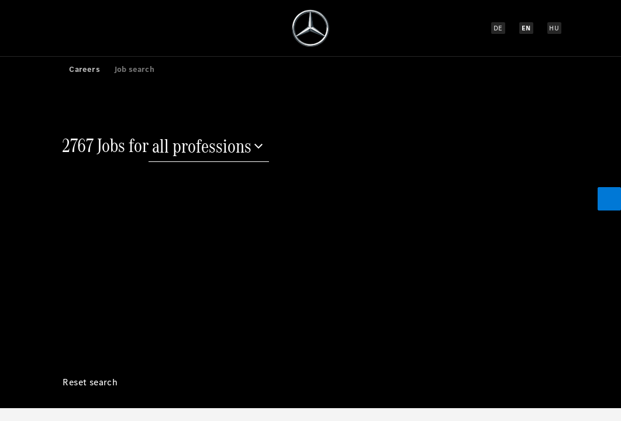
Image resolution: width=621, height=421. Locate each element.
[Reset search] (90, 391)
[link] (55, 69)
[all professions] (209, 147)
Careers (84, 69)
